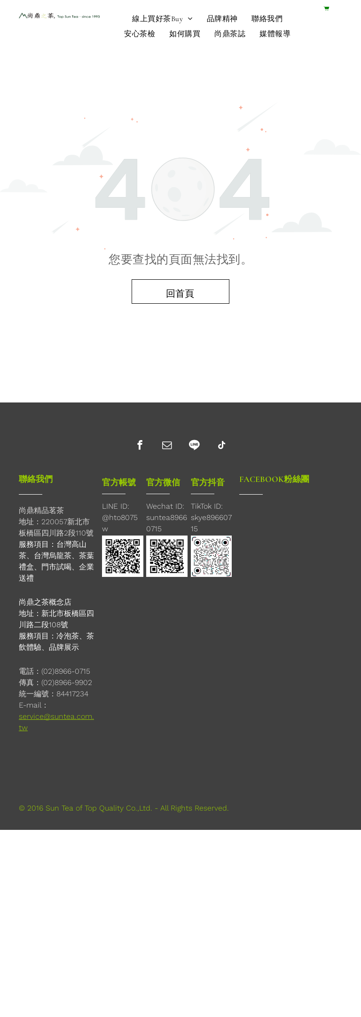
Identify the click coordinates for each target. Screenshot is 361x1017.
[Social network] (194, 446)
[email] (167, 446)
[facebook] (140, 446)
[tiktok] (221, 446)
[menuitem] (162, 18)
